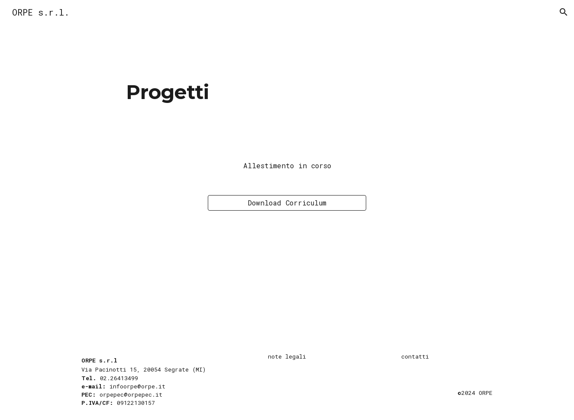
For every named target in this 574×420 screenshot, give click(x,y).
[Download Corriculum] (286, 202)
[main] (287, 92)
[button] (563, 12)
